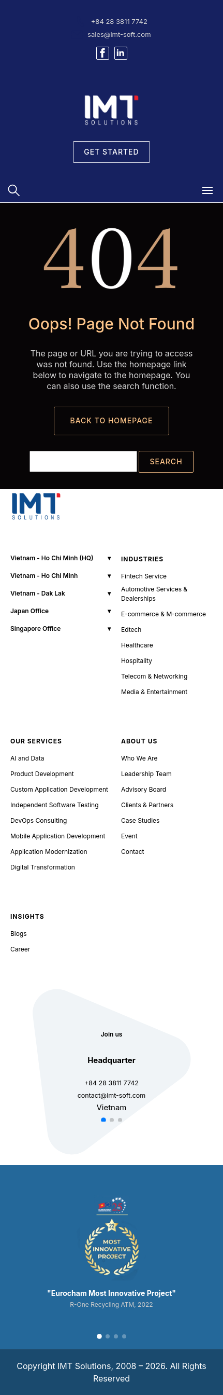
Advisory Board (143, 789)
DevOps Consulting (38, 820)
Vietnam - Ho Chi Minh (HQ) (52, 558)
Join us (112, 1034)
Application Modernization (48, 851)
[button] (103, 1120)
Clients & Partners (147, 805)
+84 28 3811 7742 (119, 21)
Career (20, 949)
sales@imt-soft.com (119, 34)
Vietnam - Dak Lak (37, 593)
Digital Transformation (42, 867)
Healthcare (137, 645)
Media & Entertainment (154, 692)
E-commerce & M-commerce (163, 614)
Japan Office (29, 611)
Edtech (131, 629)
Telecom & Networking (154, 676)
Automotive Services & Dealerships (154, 593)
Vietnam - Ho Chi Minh (44, 575)
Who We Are (139, 758)
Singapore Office (35, 628)
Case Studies (140, 820)
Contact (132, 851)
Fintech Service (144, 576)
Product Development (42, 774)
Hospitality (136, 661)
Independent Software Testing (54, 805)
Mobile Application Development (57, 836)
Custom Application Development (59, 789)
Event (129, 836)
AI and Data (27, 758)
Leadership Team (146, 774)
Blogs (18, 933)
